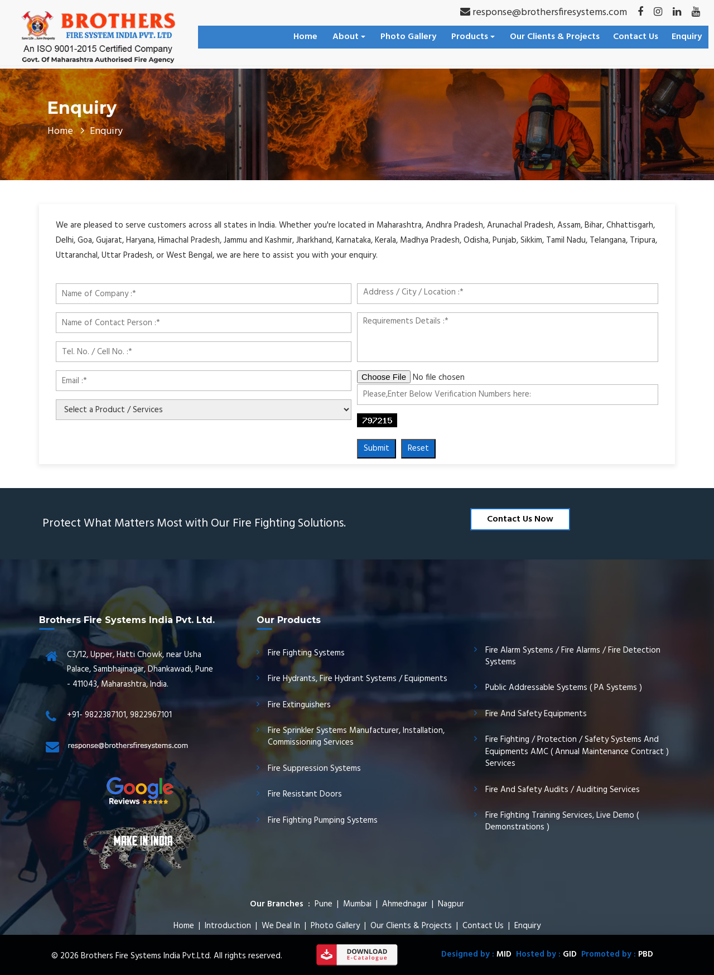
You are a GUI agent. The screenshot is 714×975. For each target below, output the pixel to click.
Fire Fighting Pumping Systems (323, 820)
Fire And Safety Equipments (536, 714)
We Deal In (281, 926)
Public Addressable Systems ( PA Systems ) (563, 687)
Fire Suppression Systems (314, 768)
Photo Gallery (408, 37)
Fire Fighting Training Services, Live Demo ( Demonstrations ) (562, 821)
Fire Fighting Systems (306, 653)
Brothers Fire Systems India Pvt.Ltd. (146, 956)
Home (305, 37)
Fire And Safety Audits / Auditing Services (562, 790)
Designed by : (476, 954)
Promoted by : (615, 954)
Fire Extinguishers (299, 705)
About (348, 37)
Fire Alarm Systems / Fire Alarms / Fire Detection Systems (572, 656)
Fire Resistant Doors (305, 794)
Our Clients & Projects (555, 37)
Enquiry (687, 37)
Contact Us (635, 37)
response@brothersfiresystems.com (543, 12)
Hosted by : (544, 954)
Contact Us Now (520, 519)
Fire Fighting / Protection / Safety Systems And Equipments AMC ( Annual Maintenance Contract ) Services (577, 751)
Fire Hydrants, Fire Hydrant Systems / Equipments (357, 679)
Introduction (228, 926)
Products (473, 37)
